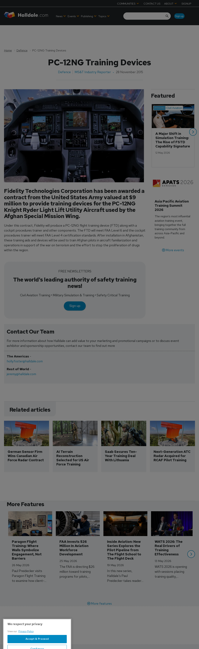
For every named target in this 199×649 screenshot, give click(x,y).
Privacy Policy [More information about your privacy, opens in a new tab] (26, 645)
